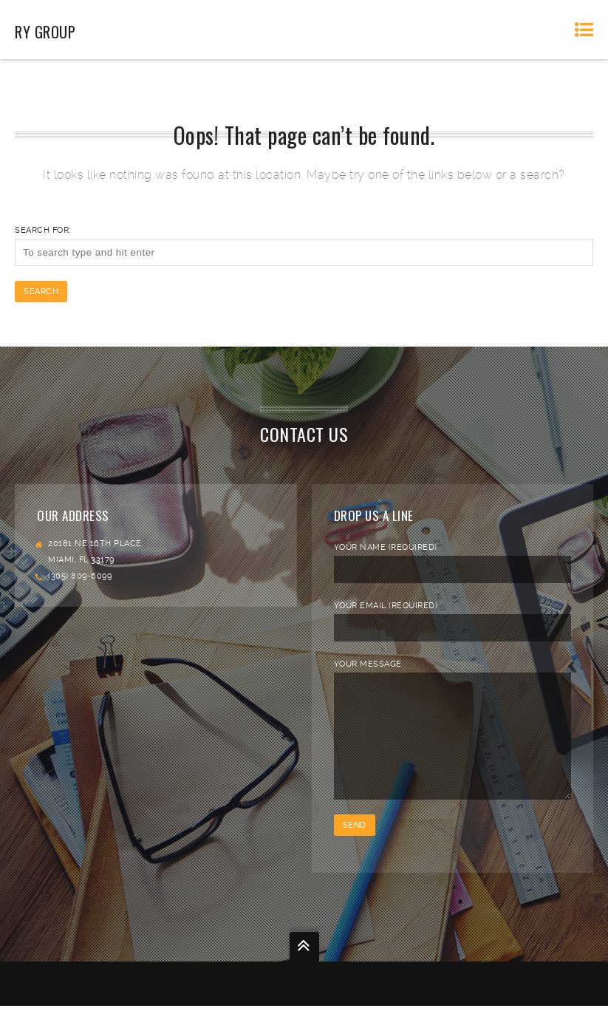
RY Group (45, 32)
